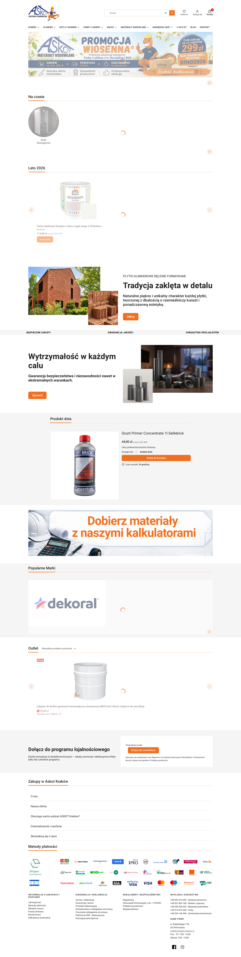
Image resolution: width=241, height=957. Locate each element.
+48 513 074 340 (178, 910)
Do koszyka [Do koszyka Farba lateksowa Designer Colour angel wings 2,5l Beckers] (45, 239)
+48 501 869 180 (178, 903)
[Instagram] (182, 947)
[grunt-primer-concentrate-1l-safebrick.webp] (85, 465)
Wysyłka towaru (36, 908)
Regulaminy (128, 900)
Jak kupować (34, 902)
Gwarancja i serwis (85, 903)
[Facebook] (174, 947)
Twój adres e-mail (133, 745)
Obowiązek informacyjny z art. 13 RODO (142, 903)
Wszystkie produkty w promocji (59, 648)
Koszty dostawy (36, 911)
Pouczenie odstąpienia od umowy (92, 912)
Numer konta (34, 914)
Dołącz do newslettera (143, 750)
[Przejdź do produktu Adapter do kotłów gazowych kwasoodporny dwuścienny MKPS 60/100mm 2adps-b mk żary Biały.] (90, 681)
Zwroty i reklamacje (85, 900)
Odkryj (131, 316)
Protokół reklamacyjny (86, 906)
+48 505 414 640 (178, 900)
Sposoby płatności (37, 905)
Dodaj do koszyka (156, 457)
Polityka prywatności (133, 906)
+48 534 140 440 (178, 913)
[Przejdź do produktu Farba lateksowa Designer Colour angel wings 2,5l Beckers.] (75, 200)
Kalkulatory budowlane (39, 917)
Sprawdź (37, 395)
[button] (172, 13)
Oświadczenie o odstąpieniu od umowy (94, 909)
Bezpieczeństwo (130, 909)
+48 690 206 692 (178, 906)
